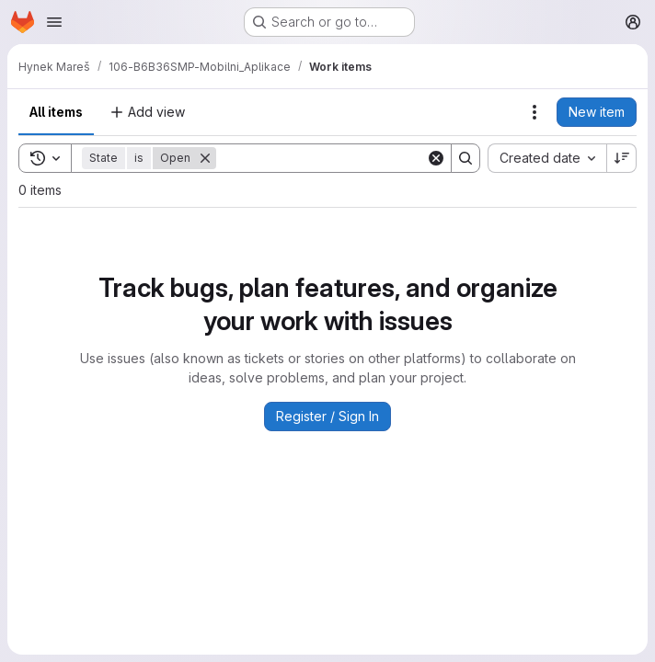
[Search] (330, 158)
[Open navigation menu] (54, 22)
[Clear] (436, 158)
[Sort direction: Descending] (622, 158)
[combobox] (547, 158)
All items (56, 112)
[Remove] (205, 158)
